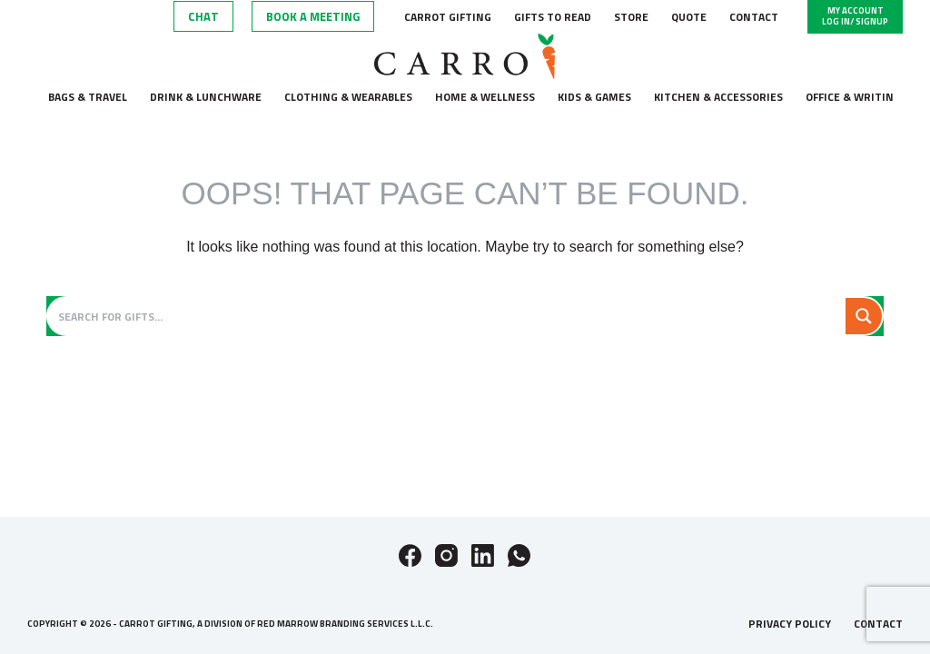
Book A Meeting (313, 16)
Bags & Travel (87, 96)
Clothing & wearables (348, 96)
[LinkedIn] (482, 555)
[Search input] (447, 316)
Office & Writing (853, 96)
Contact (753, 16)
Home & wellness (485, 96)
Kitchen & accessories (718, 96)
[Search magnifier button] (864, 316)
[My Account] (855, 17)
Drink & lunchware (206, 96)
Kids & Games (594, 96)
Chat (203, 16)
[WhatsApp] (519, 555)
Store (631, 16)
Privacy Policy (789, 624)
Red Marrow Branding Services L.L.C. (345, 623)
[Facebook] (410, 555)
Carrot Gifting (447, 16)
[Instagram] (446, 555)
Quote (689, 16)
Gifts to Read (552, 16)
